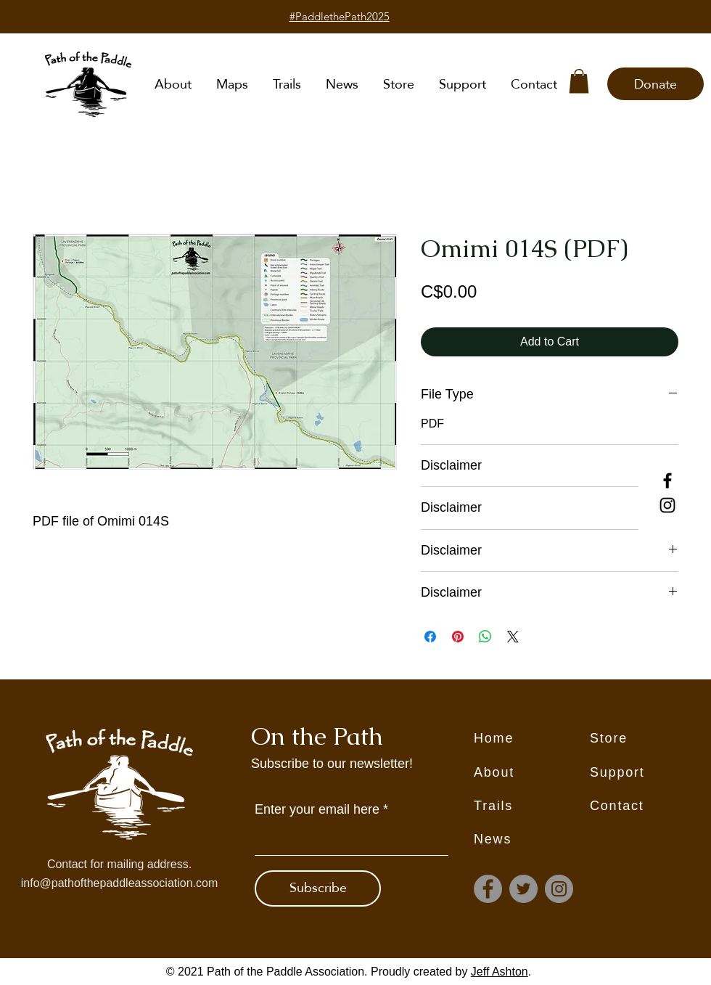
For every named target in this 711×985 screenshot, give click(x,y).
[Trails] (532, 806)
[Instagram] (667, 505)
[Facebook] (667, 480)
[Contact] (648, 806)
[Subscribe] (318, 888)
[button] (579, 81)
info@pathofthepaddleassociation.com (119, 883)
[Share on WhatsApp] (485, 636)
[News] (532, 839)
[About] (532, 773)
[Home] (532, 738)
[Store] (648, 738)
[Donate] (655, 84)
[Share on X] (513, 636)
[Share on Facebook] (430, 636)
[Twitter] (523, 889)
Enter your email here (317, 809)
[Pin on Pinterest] (458, 636)
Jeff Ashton (499, 971)
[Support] (648, 773)
